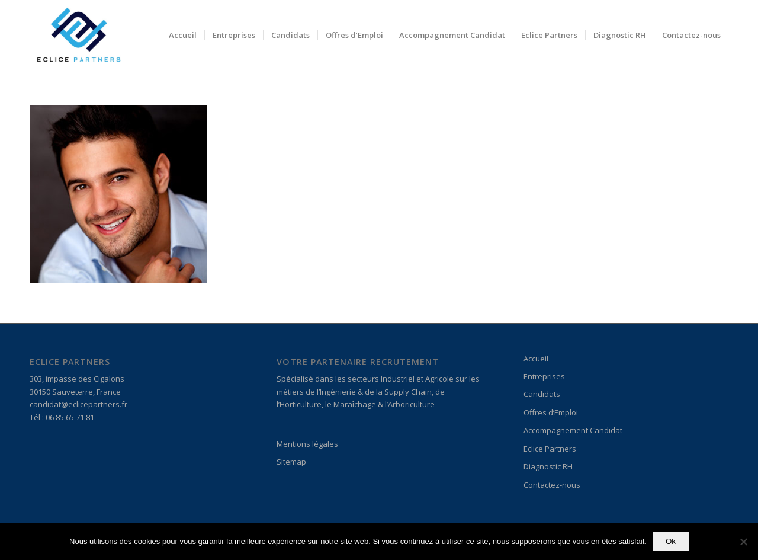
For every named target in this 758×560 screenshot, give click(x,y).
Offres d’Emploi (550, 412)
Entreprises (544, 376)
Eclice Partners (549, 448)
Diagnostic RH (548, 466)
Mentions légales (307, 444)
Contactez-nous (551, 484)
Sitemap (291, 461)
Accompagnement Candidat (572, 430)
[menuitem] (182, 35)
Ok (671, 541)
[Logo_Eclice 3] (78, 35)
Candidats (541, 394)
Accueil (535, 358)
